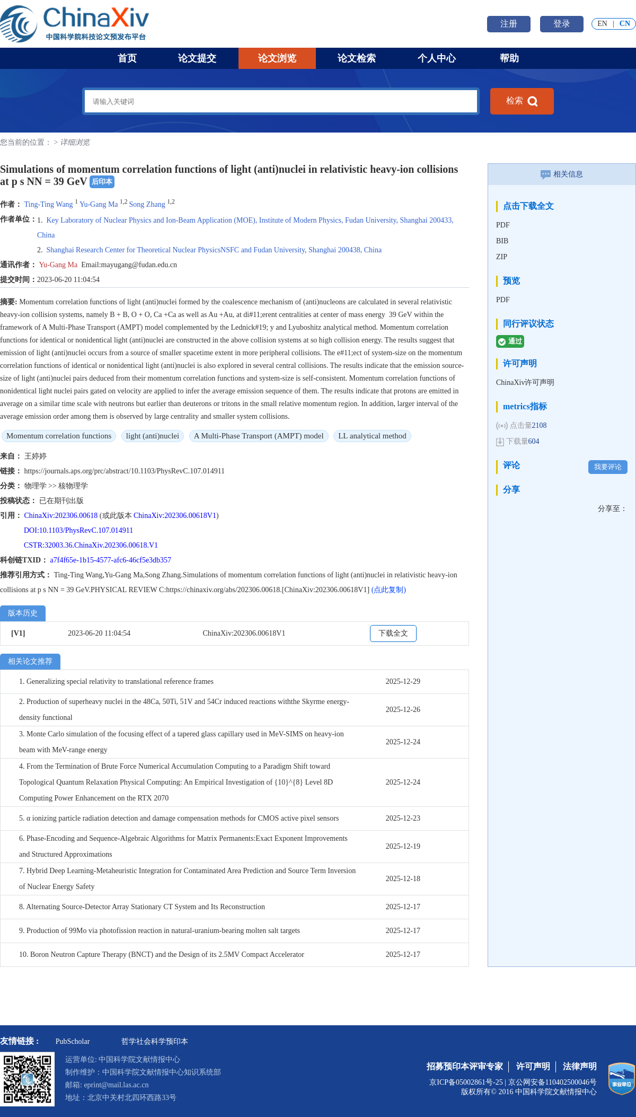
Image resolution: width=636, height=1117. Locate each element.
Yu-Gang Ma (99, 204)
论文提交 (197, 58)
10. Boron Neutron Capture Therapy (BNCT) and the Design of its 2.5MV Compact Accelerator (161, 954)
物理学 (36, 486)
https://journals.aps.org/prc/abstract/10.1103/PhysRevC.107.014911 (124, 471)
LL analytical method (372, 436)
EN (602, 24)
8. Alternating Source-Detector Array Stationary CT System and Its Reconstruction (142, 907)
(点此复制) (389, 590)
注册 (508, 23)
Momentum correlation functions (58, 436)
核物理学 (73, 486)
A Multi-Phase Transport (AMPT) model (259, 436)
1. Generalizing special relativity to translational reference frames (116, 681)
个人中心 (437, 58)
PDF (503, 225)
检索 (522, 101)
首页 (127, 58)
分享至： (613, 509)
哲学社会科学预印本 (154, 1041)
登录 (561, 23)
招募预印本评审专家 (465, 1066)
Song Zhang (147, 204)
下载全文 (393, 633)
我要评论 (608, 467)
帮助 (509, 58)
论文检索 (357, 58)
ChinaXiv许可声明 (525, 382)
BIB (502, 241)
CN (625, 24)
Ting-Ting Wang (48, 204)
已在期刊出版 (61, 501)
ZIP (501, 257)
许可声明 (533, 1066)
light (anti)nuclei (152, 436)
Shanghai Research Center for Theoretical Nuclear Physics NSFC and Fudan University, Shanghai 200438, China (214, 250)
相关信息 (562, 174)
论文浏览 (277, 58)
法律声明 (580, 1066)
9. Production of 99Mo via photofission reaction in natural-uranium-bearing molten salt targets (159, 931)
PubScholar (73, 1041)
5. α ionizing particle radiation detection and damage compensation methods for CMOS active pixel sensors (179, 818)
